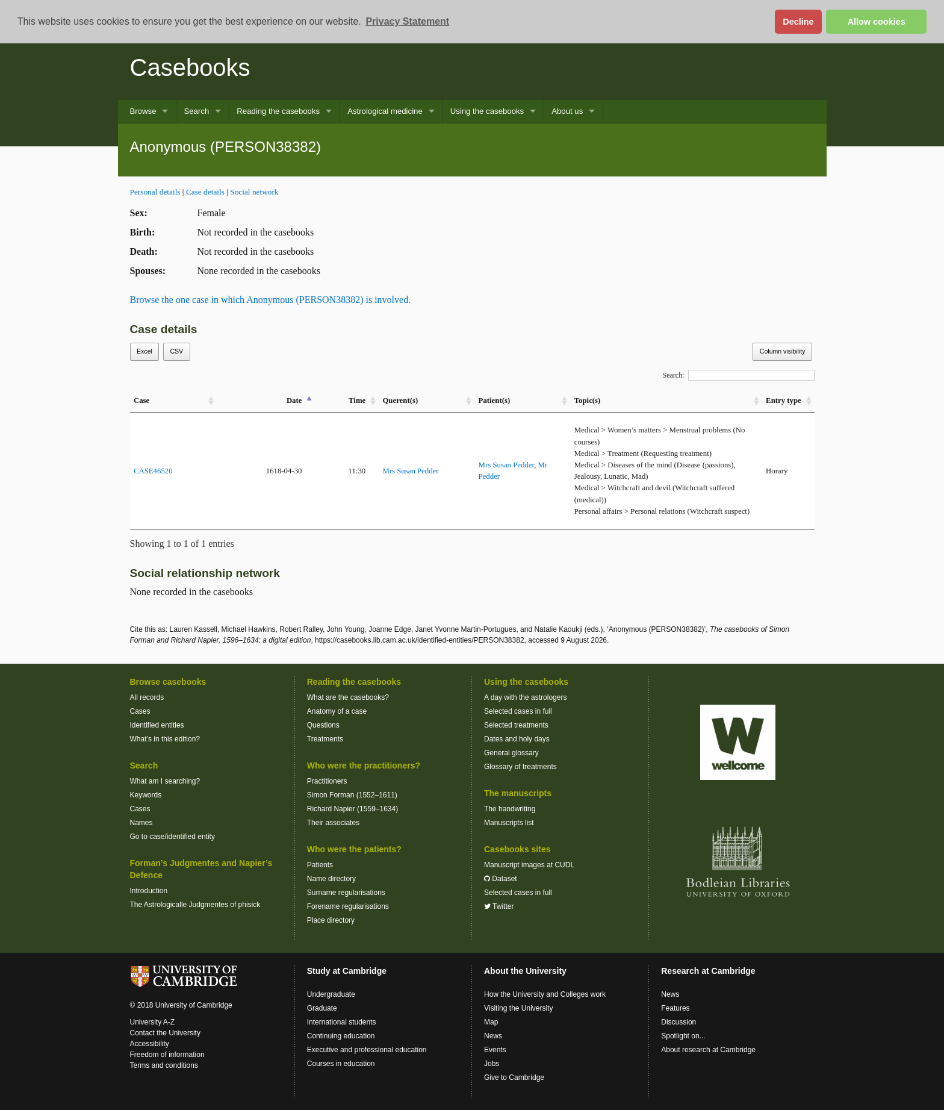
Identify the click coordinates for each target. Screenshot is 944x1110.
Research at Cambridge (708, 971)
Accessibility (149, 1044)
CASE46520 (153, 471)
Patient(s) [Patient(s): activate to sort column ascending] (495, 400)
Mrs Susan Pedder (410, 471)
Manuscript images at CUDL (529, 865)
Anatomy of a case (337, 711)
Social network (254, 191)
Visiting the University (518, 1008)
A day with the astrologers (525, 697)
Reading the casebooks (278, 111)
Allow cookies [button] (876, 22)
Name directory (331, 879)
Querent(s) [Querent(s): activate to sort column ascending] (400, 400)
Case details (205, 191)
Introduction (149, 891)
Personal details (155, 191)
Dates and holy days (517, 739)
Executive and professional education (367, 1050)
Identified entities (157, 725)
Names (141, 822)
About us (567, 111)
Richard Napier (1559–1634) (352, 809)
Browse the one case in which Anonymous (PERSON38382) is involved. (270, 300)
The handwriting (509, 809)
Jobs (491, 1063)
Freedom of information (167, 1054)
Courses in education (341, 1063)
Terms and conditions (164, 1065)
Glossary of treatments (520, 766)
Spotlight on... (683, 1036)
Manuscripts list (509, 822)
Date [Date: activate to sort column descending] (294, 400)
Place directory (331, 920)
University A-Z (152, 1022)
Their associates (333, 822)
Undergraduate (331, 994)
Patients (320, 865)
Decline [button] (798, 22)
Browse (143, 111)
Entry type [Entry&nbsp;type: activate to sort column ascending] (783, 400)
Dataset (500, 879)
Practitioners (327, 781)
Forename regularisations (348, 906)
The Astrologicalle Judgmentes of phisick (195, 904)
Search (196, 111)
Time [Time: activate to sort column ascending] (357, 400)
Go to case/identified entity (172, 836)
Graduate (322, 1008)
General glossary (511, 753)
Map (491, 1022)
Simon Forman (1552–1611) (352, 795)
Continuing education (341, 1036)
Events (495, 1050)
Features (675, 1008)
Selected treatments (516, 725)
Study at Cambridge (347, 971)
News (493, 1036)
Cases (140, 711)
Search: (739, 375)
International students (341, 1022)
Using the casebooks (487, 111)
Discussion (678, 1022)
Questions (323, 725)
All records (147, 697)
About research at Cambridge (708, 1050)
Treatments (325, 739)
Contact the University (165, 1033)
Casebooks (190, 67)
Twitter (499, 906)
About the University (525, 971)
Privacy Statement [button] (407, 21)
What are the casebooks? (348, 697)
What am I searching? (165, 781)
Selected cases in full (518, 711)
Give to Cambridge (514, 1077)
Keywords (146, 795)
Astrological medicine (385, 111)
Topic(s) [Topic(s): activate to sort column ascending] (587, 400)
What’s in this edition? (165, 739)
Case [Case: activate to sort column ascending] (141, 400)
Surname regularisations (346, 892)
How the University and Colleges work (545, 994)
